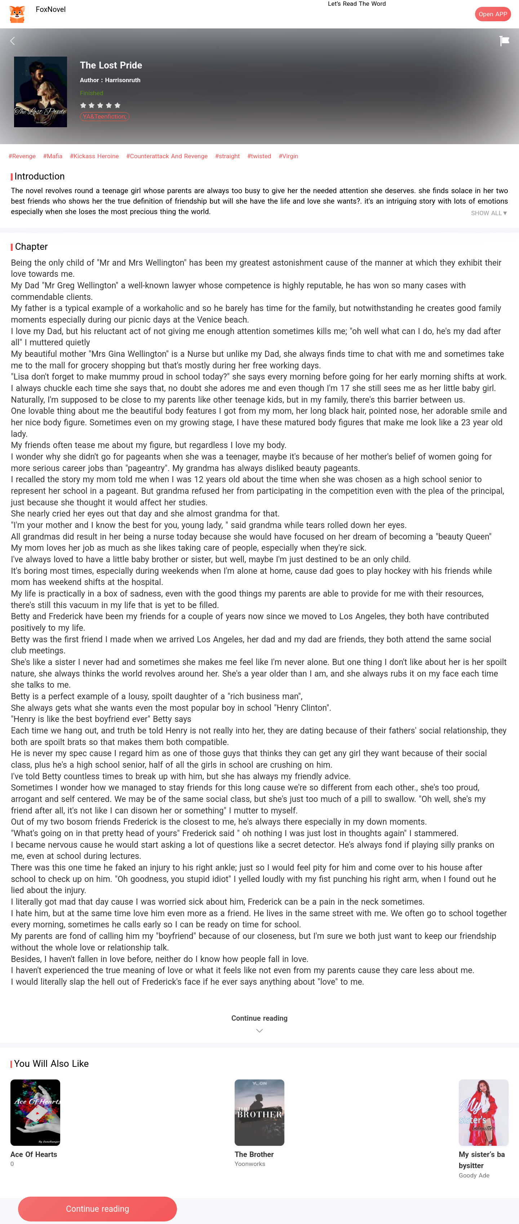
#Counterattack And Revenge (168, 156)
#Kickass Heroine (95, 156)
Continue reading (97, 1209)
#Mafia (54, 156)
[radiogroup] (100, 105)
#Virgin (288, 156)
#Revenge (23, 156)
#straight (228, 156)
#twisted (260, 156)
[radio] (84, 105)
